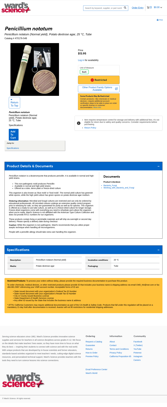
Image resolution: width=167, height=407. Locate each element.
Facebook (138, 345)
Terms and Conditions (119, 353)
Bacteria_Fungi (110, 189)
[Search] (103, 8)
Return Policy (90, 128)
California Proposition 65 (120, 360)
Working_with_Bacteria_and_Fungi (118, 192)
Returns (89, 353)
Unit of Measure (87, 68)
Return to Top (14, 106)
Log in (81, 60)
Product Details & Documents (83, 170)
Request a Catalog (94, 345)
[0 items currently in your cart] (154, 7)
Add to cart (13, 138)
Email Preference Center (96, 373)
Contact (113, 349)
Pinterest (137, 357)
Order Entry (138, 8)
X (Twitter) (138, 349)
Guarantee (90, 349)
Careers (137, 364)
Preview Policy (92, 360)
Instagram (138, 360)
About (112, 345)
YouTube (137, 353)
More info (97, 107)
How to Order (91, 357)
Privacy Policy (116, 357)
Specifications (16, 129)
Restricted (99, 80)
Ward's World (91, 377)
